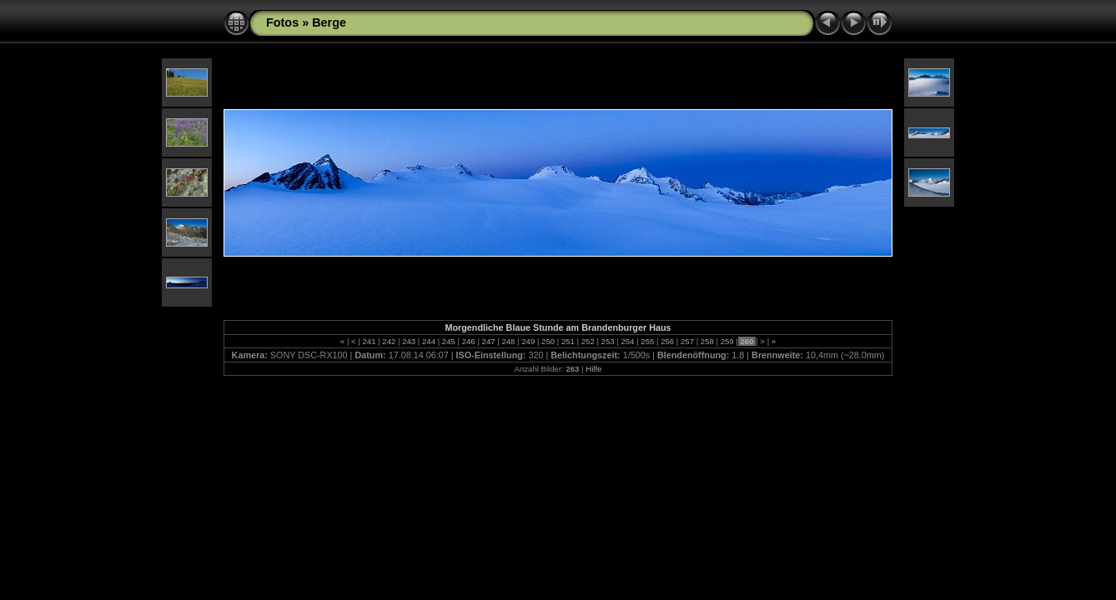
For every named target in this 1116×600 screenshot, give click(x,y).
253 (607, 341)
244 (428, 341)
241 (369, 341)
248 (508, 341)
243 (409, 341)
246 (468, 341)
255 (647, 341)
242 (389, 341)
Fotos (282, 22)
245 (448, 341)
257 (687, 341)
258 (707, 341)
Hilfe (593, 368)
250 (547, 341)
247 (488, 341)
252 (587, 341)
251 (567, 341)
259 (727, 341)
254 (627, 341)
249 (528, 341)
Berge (329, 22)
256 (667, 341)
